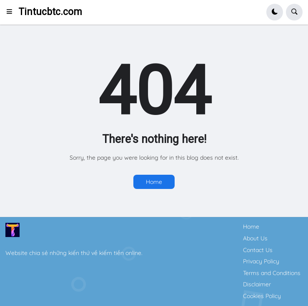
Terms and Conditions (271, 273)
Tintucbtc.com (50, 12)
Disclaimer (257, 284)
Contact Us (258, 250)
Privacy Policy (261, 261)
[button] (11, 12)
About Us (255, 238)
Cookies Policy (262, 296)
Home (154, 182)
